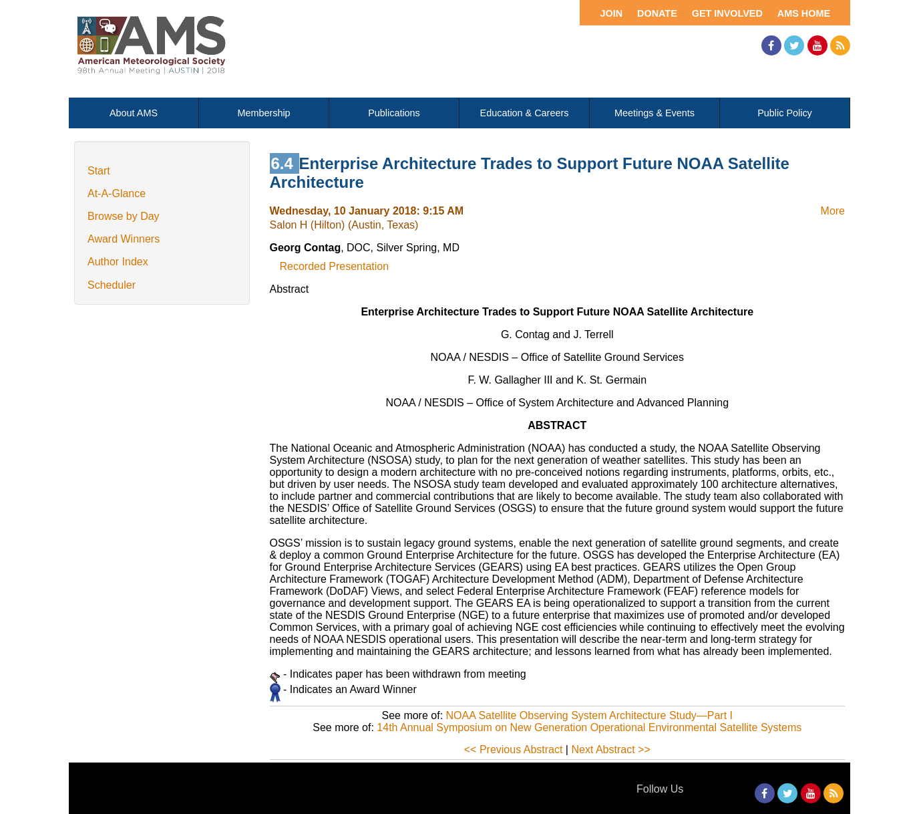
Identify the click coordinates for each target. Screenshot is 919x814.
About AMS (134, 113)
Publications (394, 113)
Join (611, 13)
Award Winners (123, 239)
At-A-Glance (116, 193)
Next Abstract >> (610, 749)
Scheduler (111, 285)
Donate (657, 13)
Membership (263, 113)
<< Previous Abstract (513, 749)
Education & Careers (524, 113)
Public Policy (784, 113)
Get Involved (727, 13)
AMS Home (803, 13)
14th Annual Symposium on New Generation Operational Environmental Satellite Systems (589, 727)
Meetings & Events (654, 113)
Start (98, 170)
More (833, 211)
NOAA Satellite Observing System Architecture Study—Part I (589, 715)
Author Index (117, 261)
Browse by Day (123, 216)
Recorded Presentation (334, 266)
